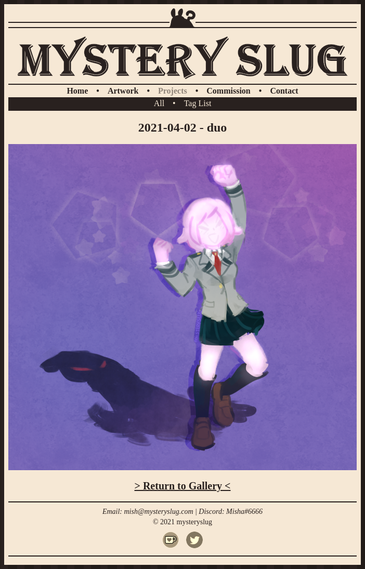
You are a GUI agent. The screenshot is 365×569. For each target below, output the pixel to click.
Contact (284, 90)
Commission (228, 90)
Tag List (198, 103)
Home (77, 90)
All (159, 103)
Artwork (123, 90)
